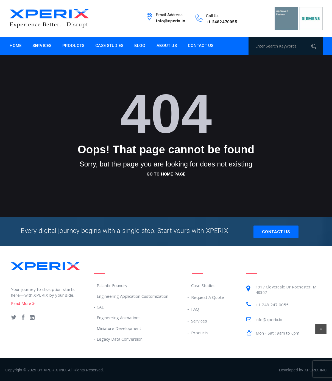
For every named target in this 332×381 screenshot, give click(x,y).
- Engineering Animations (117, 316)
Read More (23, 302)
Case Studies (109, 45)
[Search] (315, 46)
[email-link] (148, 18)
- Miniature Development (117, 327)
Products (73, 45)
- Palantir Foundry (110, 284)
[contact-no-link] (199, 20)
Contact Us (200, 45)
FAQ (195, 308)
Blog (140, 45)
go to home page (166, 174)
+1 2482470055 (222, 21)
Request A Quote (208, 296)
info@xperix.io (170, 20)
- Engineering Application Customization (131, 295)
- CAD (99, 306)
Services (41, 45)
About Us (167, 45)
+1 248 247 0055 (272, 304)
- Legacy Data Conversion (118, 338)
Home (16, 45)
